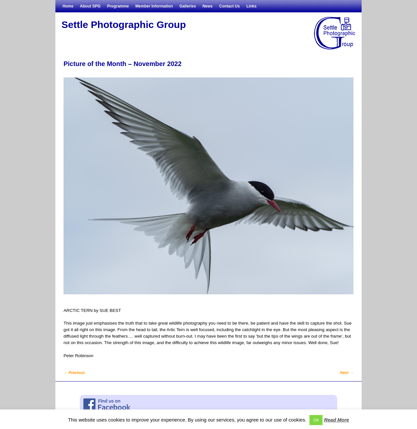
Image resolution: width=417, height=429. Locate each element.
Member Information (154, 6)
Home (68, 6)
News (207, 6)
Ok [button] (316, 420)
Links (251, 6)
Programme (118, 6)
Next (346, 372)
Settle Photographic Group (124, 24)
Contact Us (229, 6)
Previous (74, 372)
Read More (336, 419)
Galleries (188, 6)
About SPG (90, 6)
